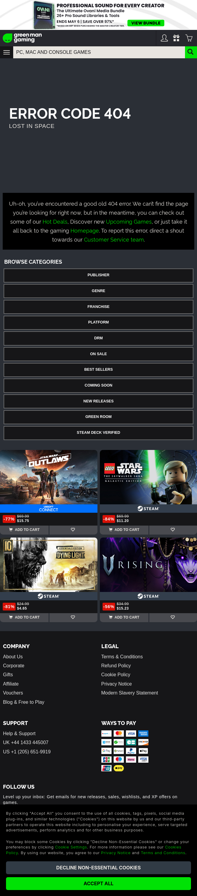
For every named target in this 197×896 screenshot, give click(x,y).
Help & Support (19, 733)
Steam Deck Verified (98, 433)
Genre (98, 291)
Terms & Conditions (122, 656)
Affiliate (11, 683)
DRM (98, 338)
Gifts (8, 674)
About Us (13, 656)
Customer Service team (114, 239)
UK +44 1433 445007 (26, 742)
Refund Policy (116, 665)
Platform (98, 322)
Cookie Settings (71, 847)
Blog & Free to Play (23, 702)
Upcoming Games (129, 221)
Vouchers (13, 692)
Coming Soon (98, 385)
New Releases (98, 401)
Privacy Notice (116, 683)
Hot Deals (55, 221)
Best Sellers (98, 369)
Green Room (98, 417)
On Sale (98, 354)
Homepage (84, 230)
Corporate (13, 665)
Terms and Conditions (163, 852)
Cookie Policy (115, 674)
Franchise (98, 307)
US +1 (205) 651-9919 (27, 751)
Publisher (98, 275)
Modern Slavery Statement (129, 692)
